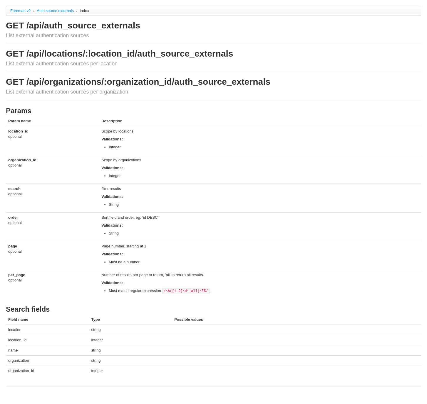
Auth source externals (56, 11)
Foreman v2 (20, 11)
